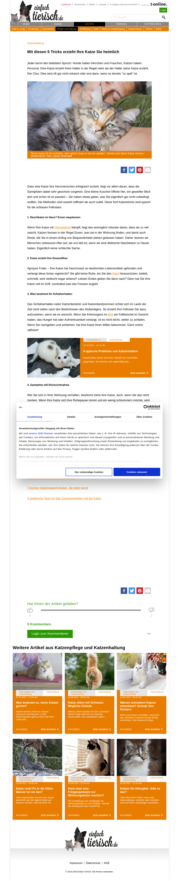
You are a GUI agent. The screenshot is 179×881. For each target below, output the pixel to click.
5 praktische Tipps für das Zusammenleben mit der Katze (64, 498)
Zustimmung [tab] (34, 416)
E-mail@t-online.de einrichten (123, 4)
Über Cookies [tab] (144, 416)
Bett (110, 314)
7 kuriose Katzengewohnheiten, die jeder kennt (57, 488)
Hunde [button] (58, 24)
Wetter (92, 4)
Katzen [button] (89, 24)
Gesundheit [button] (48, 29)
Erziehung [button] (33, 29)
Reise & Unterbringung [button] (113, 29)
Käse (115, 273)
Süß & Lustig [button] (18, 29)
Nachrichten (79, 4)
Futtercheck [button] (153, 24)
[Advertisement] (89, 542)
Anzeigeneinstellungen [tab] (107, 416)
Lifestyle (102, 4)
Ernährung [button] (85, 29)
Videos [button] (149, 29)
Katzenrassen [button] (135, 29)
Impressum (76, 863)
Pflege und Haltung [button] (66, 29)
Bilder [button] (159, 29)
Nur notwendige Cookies (89, 471)
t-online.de (66, 4)
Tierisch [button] (121, 24)
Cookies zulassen (137, 471)
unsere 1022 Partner (41, 433)
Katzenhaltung (35, 43)
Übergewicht (63, 227)
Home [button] (26, 24)
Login (163, 10)
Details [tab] (71, 416)
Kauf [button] (96, 29)
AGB (106, 863)
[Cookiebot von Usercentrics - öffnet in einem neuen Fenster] (146, 407)
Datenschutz (93, 863)
